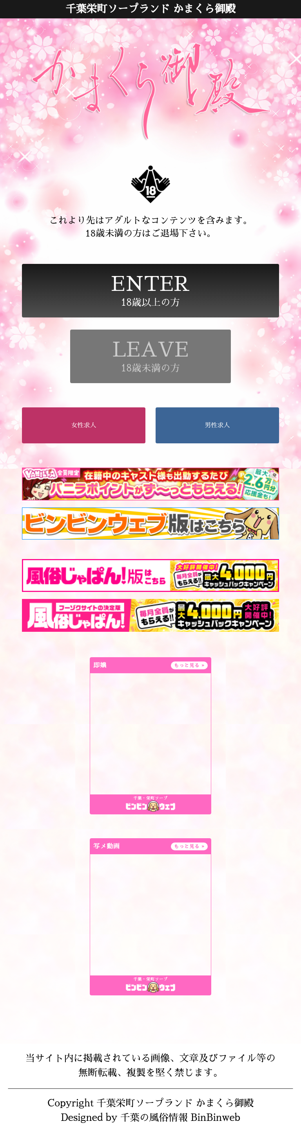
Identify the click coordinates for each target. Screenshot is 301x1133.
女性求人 (83, 425)
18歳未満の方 (150, 356)
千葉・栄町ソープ (150, 798)
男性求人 (217, 425)
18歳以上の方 (150, 290)
